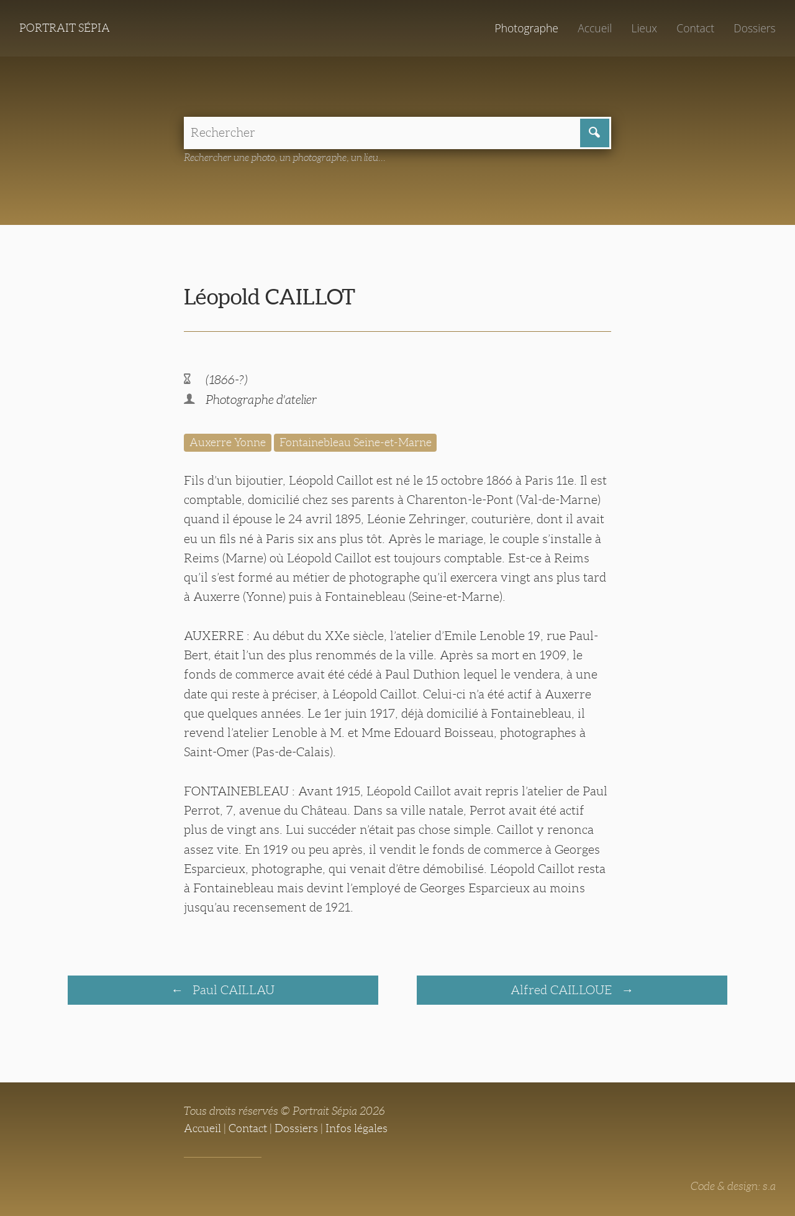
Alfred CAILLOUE (563, 990)
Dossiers (754, 28)
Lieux (644, 28)
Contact (695, 28)
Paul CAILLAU (232, 990)
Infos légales (356, 1128)
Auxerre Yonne (227, 442)
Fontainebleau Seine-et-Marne (355, 442)
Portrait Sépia (64, 28)
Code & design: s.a (733, 1186)
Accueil (595, 28)
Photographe (526, 28)
